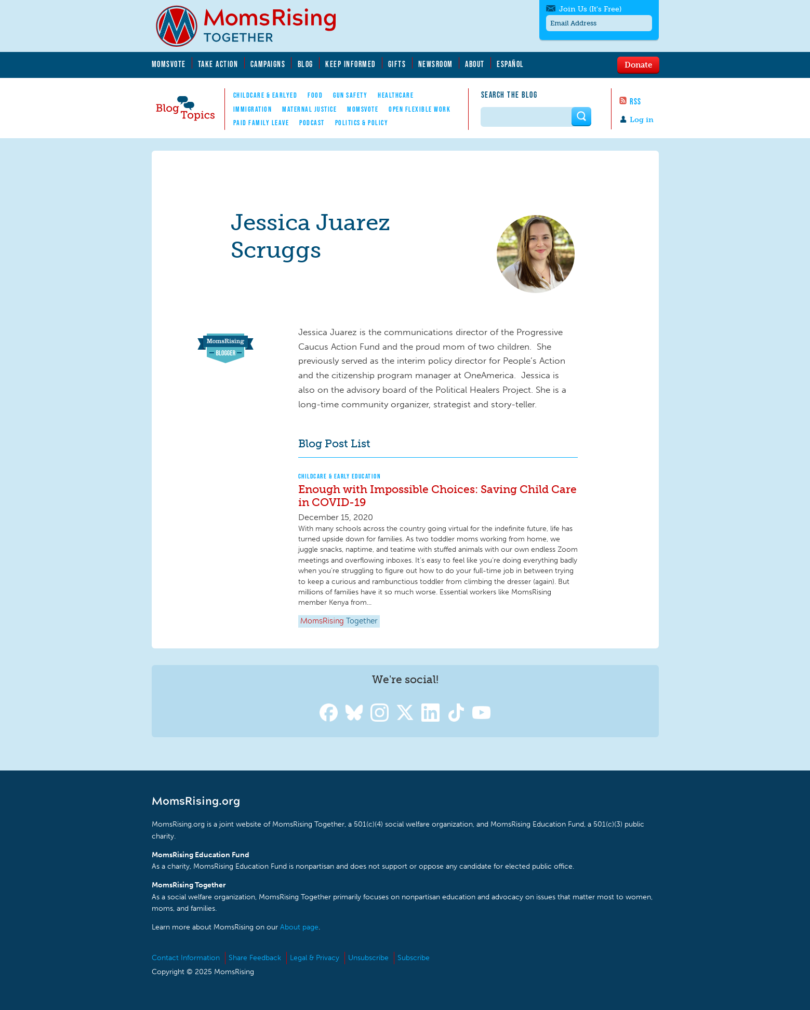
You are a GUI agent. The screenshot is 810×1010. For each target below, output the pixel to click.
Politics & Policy (362, 122)
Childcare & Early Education (339, 476)
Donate (638, 64)
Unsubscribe (368, 957)
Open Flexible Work (419, 109)
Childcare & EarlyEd (265, 95)
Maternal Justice (309, 109)
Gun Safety (350, 95)
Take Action (218, 64)
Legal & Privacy (314, 957)
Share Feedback (255, 957)
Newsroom (435, 64)
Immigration (252, 109)
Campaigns (268, 64)
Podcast (312, 122)
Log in (642, 119)
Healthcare (396, 95)
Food (315, 95)
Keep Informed (350, 64)
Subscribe (413, 957)
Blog (305, 64)
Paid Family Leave (261, 122)
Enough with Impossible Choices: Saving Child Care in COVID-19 (437, 496)
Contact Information (186, 957)
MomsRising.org (253, 26)
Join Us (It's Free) (590, 9)
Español (510, 64)
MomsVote (169, 64)
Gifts (397, 64)
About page (299, 927)
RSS (636, 101)
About (475, 64)
